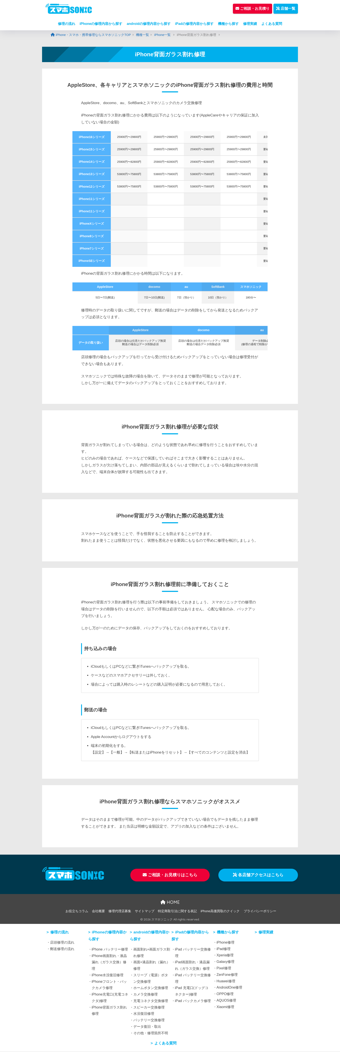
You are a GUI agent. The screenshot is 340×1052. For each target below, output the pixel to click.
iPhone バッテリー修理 (110, 949)
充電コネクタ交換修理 (150, 1001)
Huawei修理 (226, 981)
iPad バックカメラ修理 (193, 1001)
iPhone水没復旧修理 (108, 975)
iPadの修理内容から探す (194, 24)
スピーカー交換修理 (149, 1007)
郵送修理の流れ (62, 949)
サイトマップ (144, 911)
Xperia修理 (225, 955)
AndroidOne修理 (229, 988)
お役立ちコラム (76, 911)
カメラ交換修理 (145, 994)
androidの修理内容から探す (149, 24)
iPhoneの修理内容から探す (101, 24)
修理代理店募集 (119, 911)
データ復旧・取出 (147, 1027)
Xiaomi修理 (225, 1007)
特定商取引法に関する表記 (177, 911)
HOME (170, 902)
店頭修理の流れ (62, 942)
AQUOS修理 (226, 1000)
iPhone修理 (226, 942)
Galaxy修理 (226, 962)
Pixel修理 (224, 968)
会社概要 (98, 911)
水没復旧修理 (143, 1014)
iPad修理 (224, 949)
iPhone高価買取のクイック (220, 911)
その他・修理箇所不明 (150, 1033)
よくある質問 (271, 24)
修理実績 (250, 24)
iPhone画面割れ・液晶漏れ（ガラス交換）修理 (109, 962)
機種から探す (228, 24)
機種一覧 (142, 35)
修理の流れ (66, 24)
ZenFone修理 (227, 975)
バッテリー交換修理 (149, 1020)
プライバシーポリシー (260, 911)
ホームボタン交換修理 (150, 988)
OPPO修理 (225, 994)
